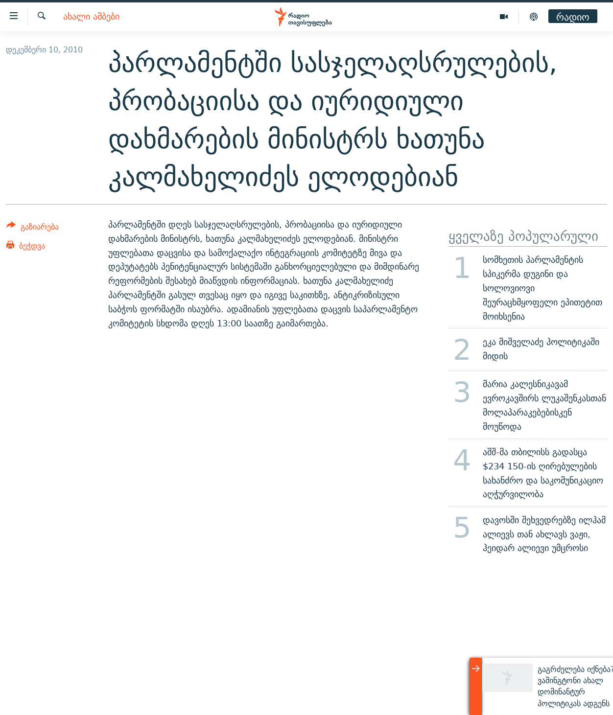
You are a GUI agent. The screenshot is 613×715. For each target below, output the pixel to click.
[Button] (32, 228)
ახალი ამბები (91, 17)
